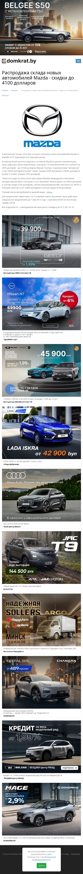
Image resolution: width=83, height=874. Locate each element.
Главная (5, 90)
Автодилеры (75, 854)
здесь (49, 192)
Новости (14, 90)
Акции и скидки (63, 854)
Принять (41, 865)
